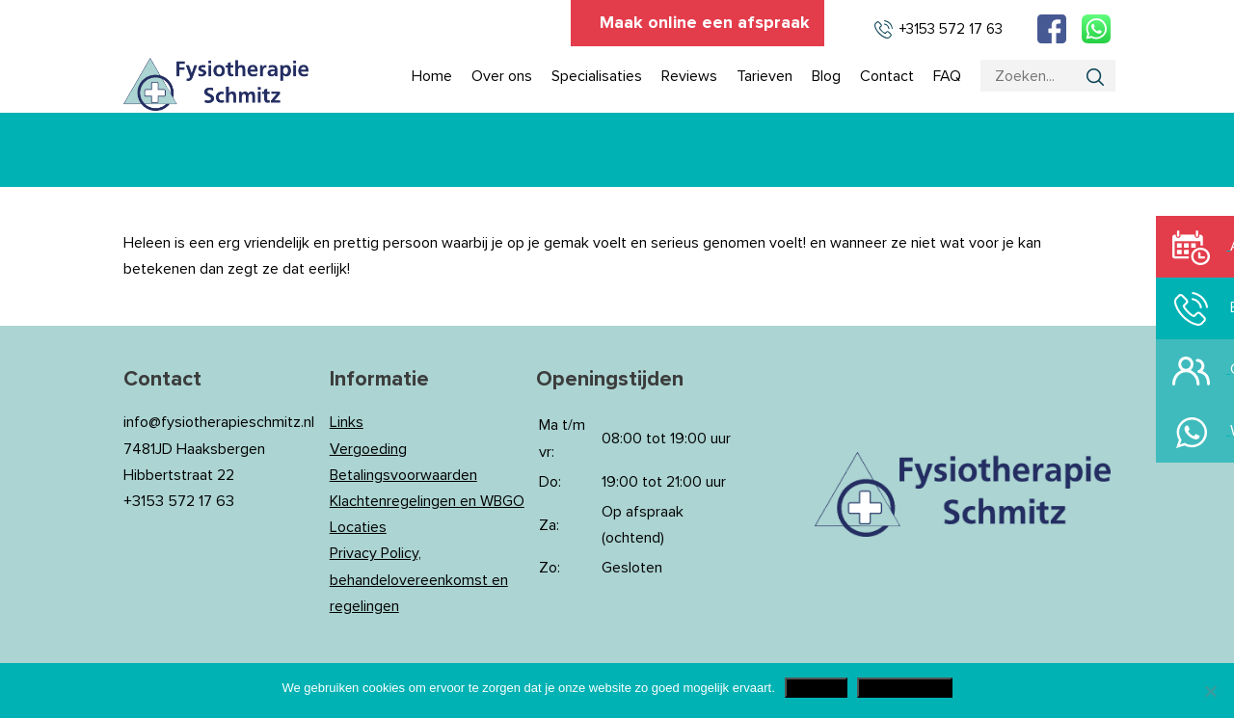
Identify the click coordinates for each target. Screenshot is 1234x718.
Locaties (358, 527)
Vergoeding (368, 449)
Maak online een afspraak (705, 23)
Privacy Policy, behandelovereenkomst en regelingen (419, 579)
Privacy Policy (905, 687)
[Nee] (1210, 691)
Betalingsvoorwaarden (403, 475)
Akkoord (816, 687)
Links (346, 422)
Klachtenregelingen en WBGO (427, 501)
